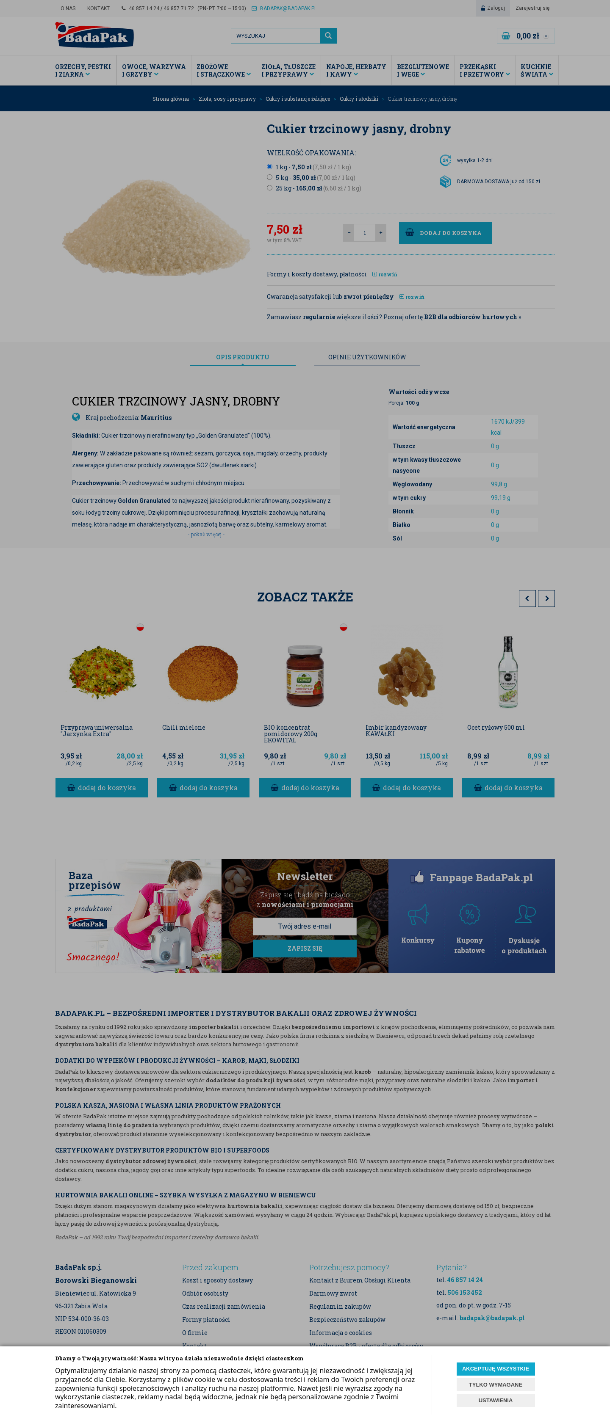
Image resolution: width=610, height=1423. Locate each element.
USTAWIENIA (496, 1400)
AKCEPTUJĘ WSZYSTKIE (495, 1368)
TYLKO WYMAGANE (495, 1385)
